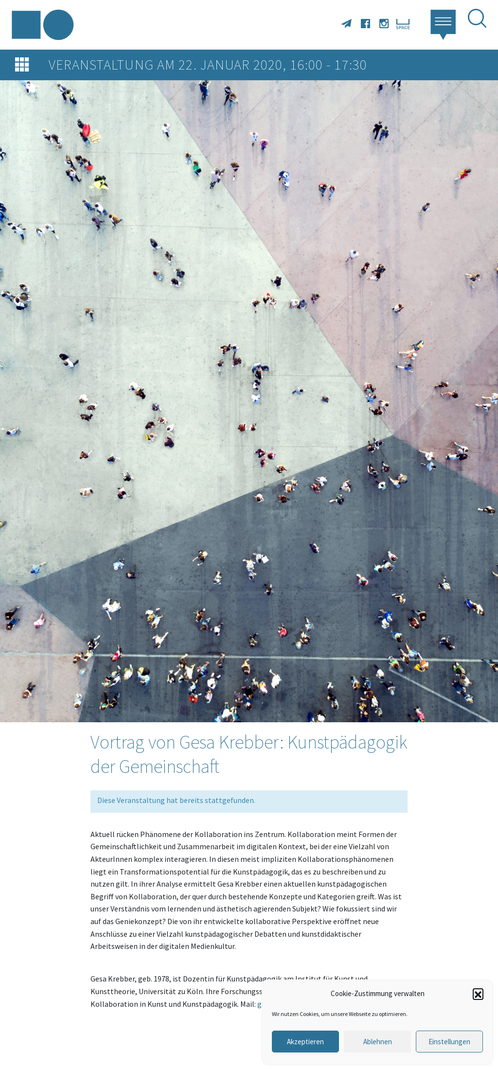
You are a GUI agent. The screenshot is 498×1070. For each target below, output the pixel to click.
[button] (478, 994)
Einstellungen (449, 1041)
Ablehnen (377, 1041)
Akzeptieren (305, 1041)
